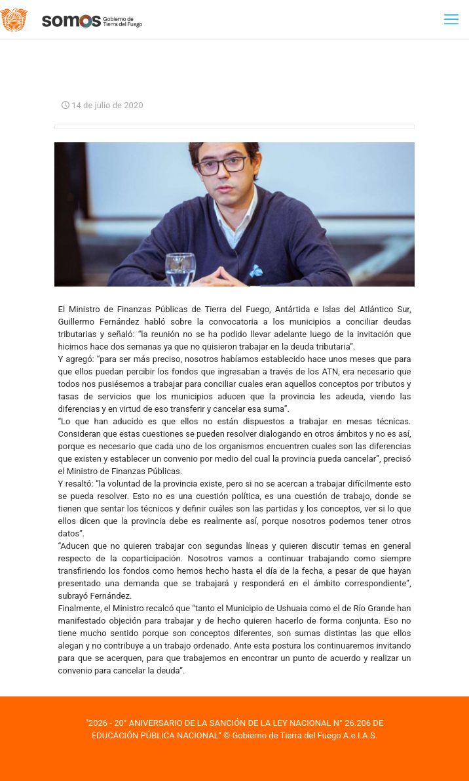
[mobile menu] (451, 20)
